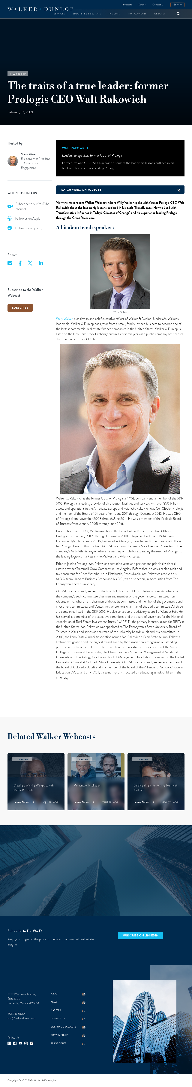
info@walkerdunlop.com (22, 1018)
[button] (59, 13)
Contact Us (158, 4)
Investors (127, 4)
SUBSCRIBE (20, 308)
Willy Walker (64, 318)
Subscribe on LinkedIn (140, 935)
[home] (40, 9)
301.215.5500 (16, 1014)
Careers (142, 4)
